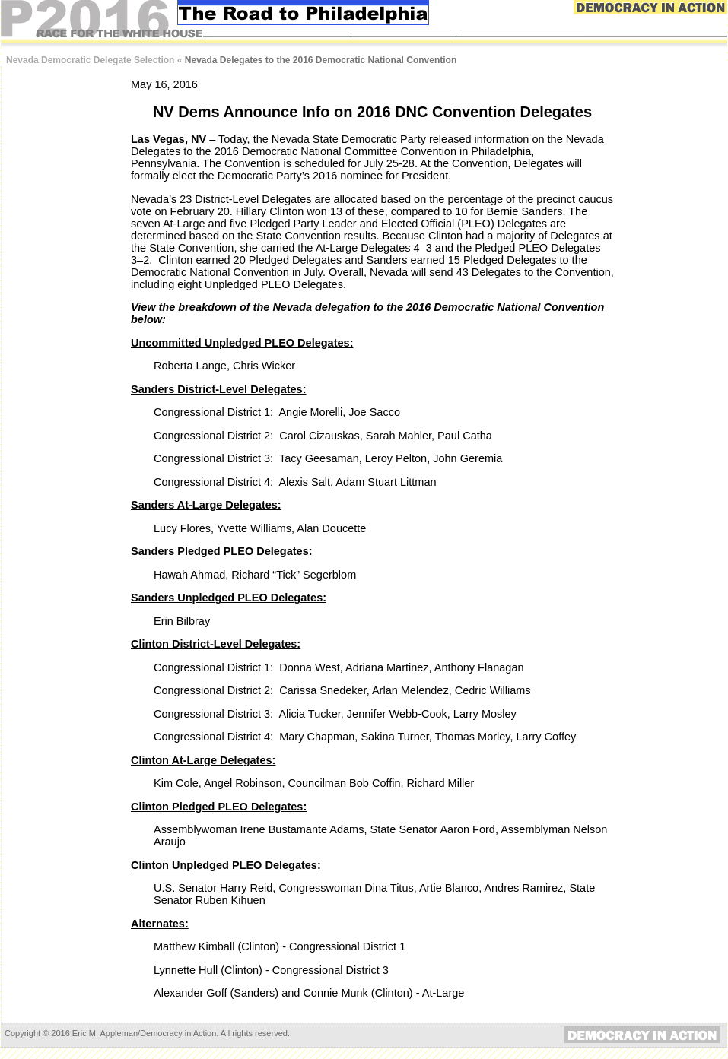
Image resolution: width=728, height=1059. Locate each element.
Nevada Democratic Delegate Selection (90, 60)
